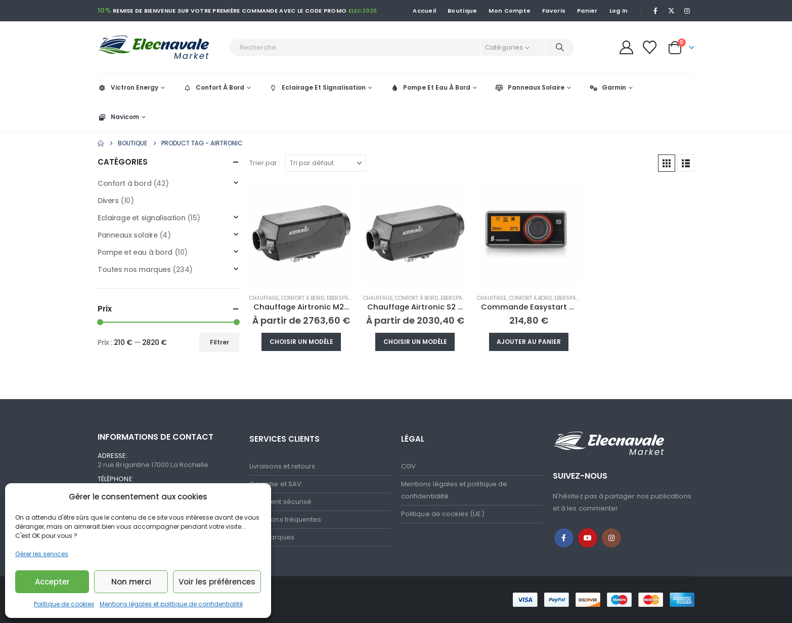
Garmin (607, 87)
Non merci (131, 581)
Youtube (588, 538)
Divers (108, 201)
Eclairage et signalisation (141, 218)
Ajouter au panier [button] (529, 341)
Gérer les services (41, 554)
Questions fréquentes (285, 519)
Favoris (553, 11)
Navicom (118, 116)
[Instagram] (687, 10)
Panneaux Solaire (529, 87)
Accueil (424, 11)
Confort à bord (302, 298)
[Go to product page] (301, 234)
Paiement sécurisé (280, 502)
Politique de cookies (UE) (443, 514)
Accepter (52, 581)
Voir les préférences (217, 581)
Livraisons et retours (282, 466)
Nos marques (271, 537)
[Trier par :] (325, 163)
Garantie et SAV (275, 484)
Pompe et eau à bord (135, 252)
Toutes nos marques (134, 269)
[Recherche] (560, 47)
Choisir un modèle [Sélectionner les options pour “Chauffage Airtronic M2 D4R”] (301, 341)
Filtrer (219, 342)
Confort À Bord (213, 87)
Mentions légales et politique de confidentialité (171, 604)
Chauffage (264, 298)
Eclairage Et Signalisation (317, 87)
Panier (587, 11)
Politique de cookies (64, 604)
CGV (408, 466)
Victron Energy (128, 87)
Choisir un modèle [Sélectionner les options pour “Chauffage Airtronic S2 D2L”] (415, 341)
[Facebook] (655, 10)
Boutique (462, 11)
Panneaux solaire (127, 235)
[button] (666, 163)
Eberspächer (344, 298)
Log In (618, 11)
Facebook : (564, 538)
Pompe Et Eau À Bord (430, 87)
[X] (671, 10)
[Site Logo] (161, 47)
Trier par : (264, 163)
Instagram (611, 538)
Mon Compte (510, 11)
